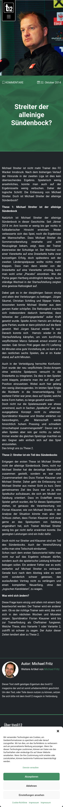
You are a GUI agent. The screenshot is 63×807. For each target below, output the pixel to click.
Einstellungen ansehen (31, 795)
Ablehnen (31, 785)
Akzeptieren (31, 776)
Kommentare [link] (14, 82)
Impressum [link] (34, 802)
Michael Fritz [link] (51, 669)
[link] (9, 7)
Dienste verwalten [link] (31, 767)
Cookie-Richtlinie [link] (19, 802)
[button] (58, 730)
